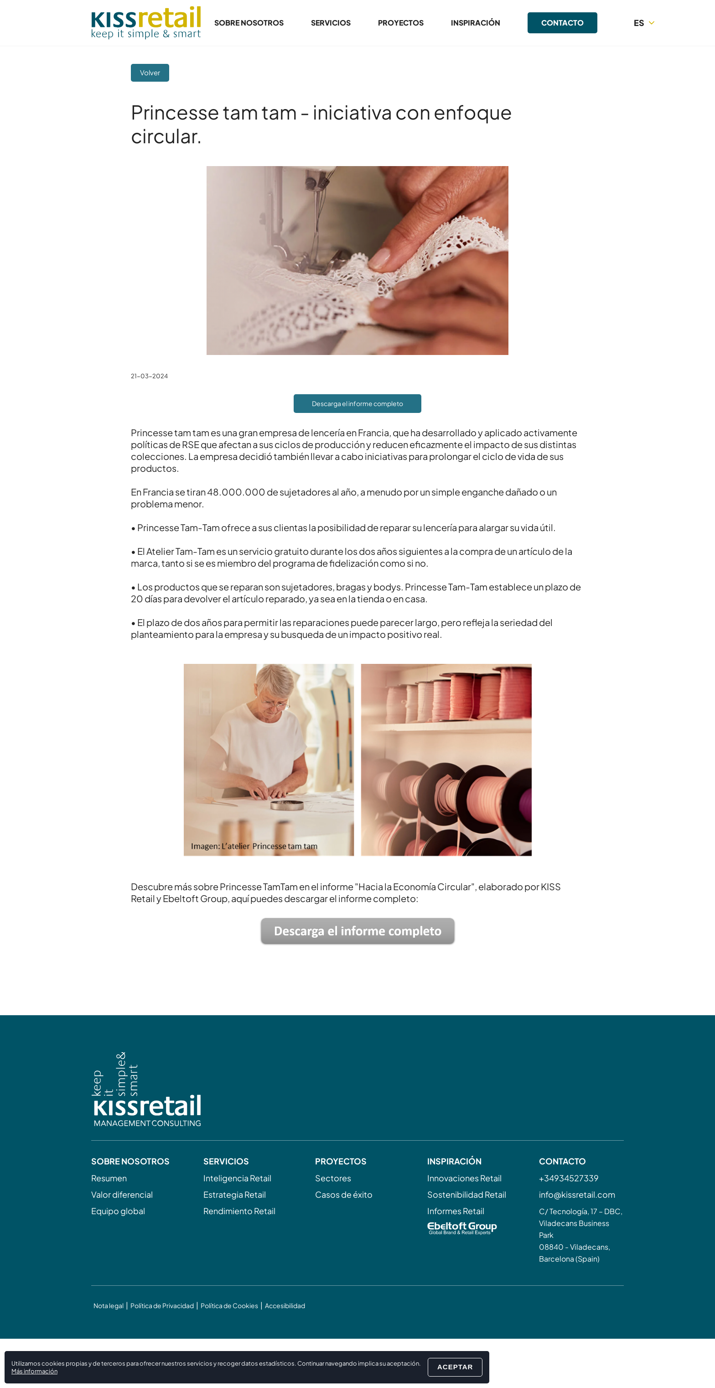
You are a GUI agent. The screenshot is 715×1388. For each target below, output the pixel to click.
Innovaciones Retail (464, 1178)
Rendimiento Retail (239, 1210)
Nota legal (108, 1305)
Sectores (333, 1178)
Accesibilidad (285, 1305)
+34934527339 (569, 1178)
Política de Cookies (229, 1305)
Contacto (562, 22)
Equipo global (118, 1210)
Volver (150, 72)
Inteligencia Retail (237, 1178)
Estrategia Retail (234, 1194)
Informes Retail (455, 1210)
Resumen (109, 1178)
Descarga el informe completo (357, 403)
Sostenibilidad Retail (466, 1194)
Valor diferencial (122, 1194)
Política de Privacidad (162, 1305)
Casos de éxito (344, 1194)
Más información (34, 1371)
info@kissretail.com (577, 1194)
